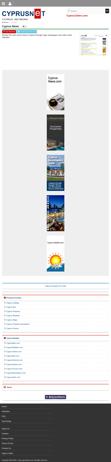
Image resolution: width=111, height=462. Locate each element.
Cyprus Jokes (7, 453)
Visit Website (9, 32)
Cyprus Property (12, 311)
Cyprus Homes (11, 328)
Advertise (6, 411)
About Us (5, 429)
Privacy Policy (7, 438)
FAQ (3, 416)
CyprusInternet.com (13, 360)
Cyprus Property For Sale (55, 286)
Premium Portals (13, 298)
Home (4, 406)
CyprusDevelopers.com (15, 373)
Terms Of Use (7, 443)
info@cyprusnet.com (26, 32)
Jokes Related (12, 338)
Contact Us (6, 448)
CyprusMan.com (12, 343)
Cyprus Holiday (11, 303)
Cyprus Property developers (17, 324)
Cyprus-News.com (13, 351)
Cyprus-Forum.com (13, 369)
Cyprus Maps (10, 320)
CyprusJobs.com (12, 377)
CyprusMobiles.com (13, 347)
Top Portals (6, 421)
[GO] (107, 11)
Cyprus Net (10, 307)
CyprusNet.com (11, 356)
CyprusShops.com (13, 364)
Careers (5, 433)
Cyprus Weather (12, 315)
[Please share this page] (24, 26)
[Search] (88, 11)
